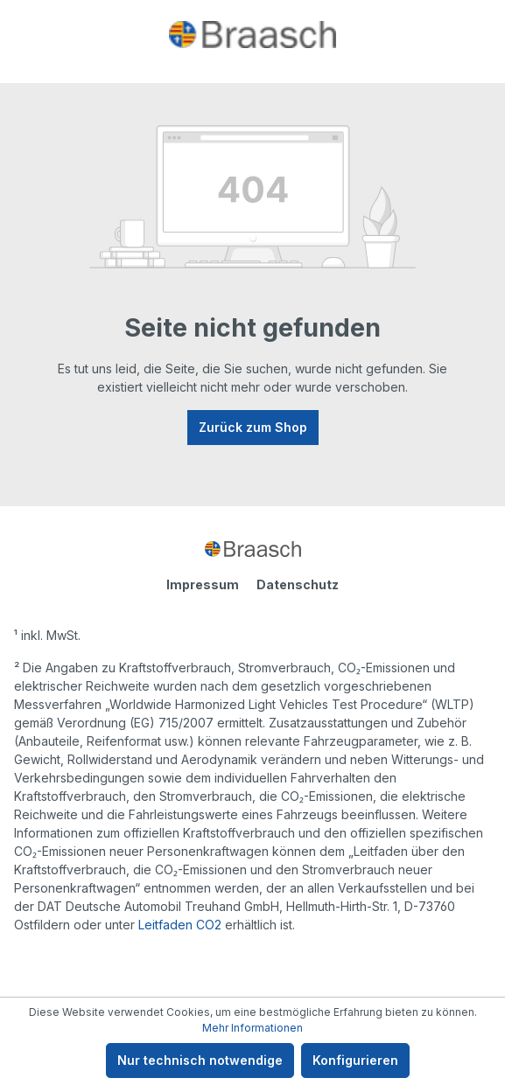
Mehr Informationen (252, 1027)
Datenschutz (297, 584)
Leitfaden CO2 (179, 924)
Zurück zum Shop (253, 427)
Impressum (202, 584)
